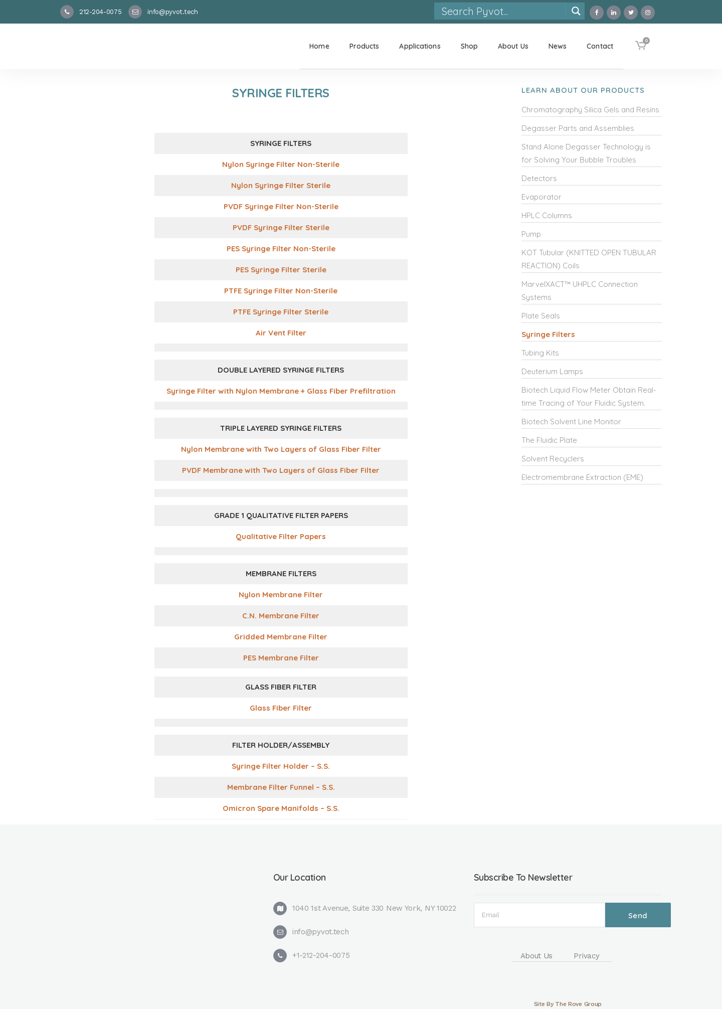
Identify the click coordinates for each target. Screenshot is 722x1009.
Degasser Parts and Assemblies (577, 128)
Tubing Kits (540, 353)
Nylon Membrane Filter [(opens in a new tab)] (281, 594)
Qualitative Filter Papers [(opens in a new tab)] (281, 536)
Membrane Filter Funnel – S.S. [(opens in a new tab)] (281, 787)
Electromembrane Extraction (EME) (582, 477)
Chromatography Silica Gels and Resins (590, 109)
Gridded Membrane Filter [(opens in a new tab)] (280, 636)
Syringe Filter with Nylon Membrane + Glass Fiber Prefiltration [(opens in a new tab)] (281, 391)
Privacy (586, 955)
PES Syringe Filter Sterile (281, 269)
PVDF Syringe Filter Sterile (281, 227)
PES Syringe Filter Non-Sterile (281, 248)
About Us (536, 955)
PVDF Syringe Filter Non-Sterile (281, 206)
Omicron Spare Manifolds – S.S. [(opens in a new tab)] (281, 808)
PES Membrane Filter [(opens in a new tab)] (281, 657)
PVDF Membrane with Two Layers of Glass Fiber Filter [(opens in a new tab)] (281, 470)
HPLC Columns (546, 215)
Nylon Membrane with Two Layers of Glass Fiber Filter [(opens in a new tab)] (281, 449)
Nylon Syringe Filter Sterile (280, 185)
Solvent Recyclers (552, 458)
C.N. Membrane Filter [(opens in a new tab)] (280, 615)
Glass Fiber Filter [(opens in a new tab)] (281, 708)
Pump (531, 234)
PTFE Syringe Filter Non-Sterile (280, 290)
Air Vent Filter (281, 333)
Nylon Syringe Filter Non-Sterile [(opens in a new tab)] (280, 164)
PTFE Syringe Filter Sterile (280, 311)
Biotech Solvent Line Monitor (571, 421)
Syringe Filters (548, 334)
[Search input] (503, 11)
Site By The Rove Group (568, 1003)
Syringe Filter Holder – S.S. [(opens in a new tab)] (281, 766)
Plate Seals (540, 315)
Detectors (539, 178)
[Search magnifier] (576, 11)
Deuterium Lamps (552, 371)
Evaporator (541, 197)
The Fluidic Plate (549, 440)
